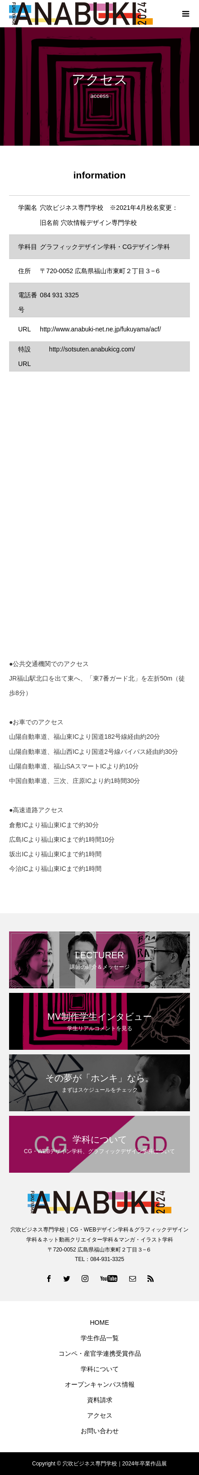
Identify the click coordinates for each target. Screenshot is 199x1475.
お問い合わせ (100, 1430)
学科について (100, 1369)
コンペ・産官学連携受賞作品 (99, 1353)
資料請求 (99, 1400)
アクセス (99, 1415)
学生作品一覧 (100, 1338)
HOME (99, 1322)
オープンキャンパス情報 (100, 1384)
